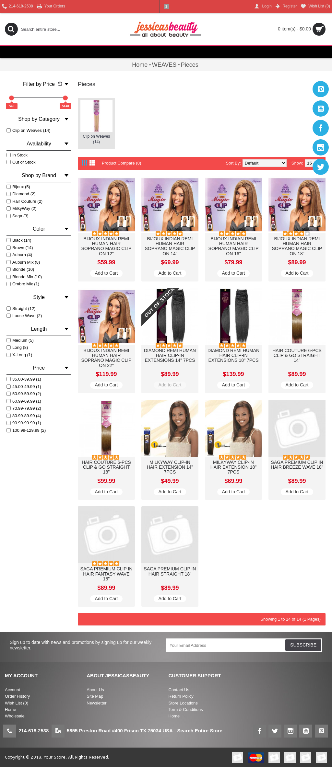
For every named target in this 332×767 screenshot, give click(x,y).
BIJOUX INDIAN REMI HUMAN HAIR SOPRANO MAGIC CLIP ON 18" (297, 246)
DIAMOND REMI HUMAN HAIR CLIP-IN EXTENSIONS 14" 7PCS (170, 355)
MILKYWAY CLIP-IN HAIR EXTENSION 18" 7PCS (233, 467)
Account (12, 689)
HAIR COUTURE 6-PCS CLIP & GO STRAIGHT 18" (106, 467)
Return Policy (181, 696)
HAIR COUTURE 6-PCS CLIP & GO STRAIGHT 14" (297, 355)
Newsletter (96, 703)
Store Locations (183, 703)
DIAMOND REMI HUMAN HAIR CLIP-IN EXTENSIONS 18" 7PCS (233, 355)
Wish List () (16, 703)
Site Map (95, 696)
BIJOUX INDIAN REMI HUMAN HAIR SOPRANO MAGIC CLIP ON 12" (106, 246)
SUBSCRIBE (303, 644)
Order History (17, 696)
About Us (95, 689)
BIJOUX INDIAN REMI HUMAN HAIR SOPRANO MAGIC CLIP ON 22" (106, 358)
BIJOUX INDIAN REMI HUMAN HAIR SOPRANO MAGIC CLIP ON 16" (233, 246)
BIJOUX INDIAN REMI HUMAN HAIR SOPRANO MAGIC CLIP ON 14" (170, 246)
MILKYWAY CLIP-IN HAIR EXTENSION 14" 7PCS (170, 467)
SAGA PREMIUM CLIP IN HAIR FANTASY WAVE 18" (106, 573)
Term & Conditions (186, 709)
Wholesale (15, 716)
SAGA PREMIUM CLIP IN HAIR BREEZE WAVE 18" (297, 465)
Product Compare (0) (121, 163)
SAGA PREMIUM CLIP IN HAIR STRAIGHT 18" (170, 571)
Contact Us (179, 689)
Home (10, 709)
